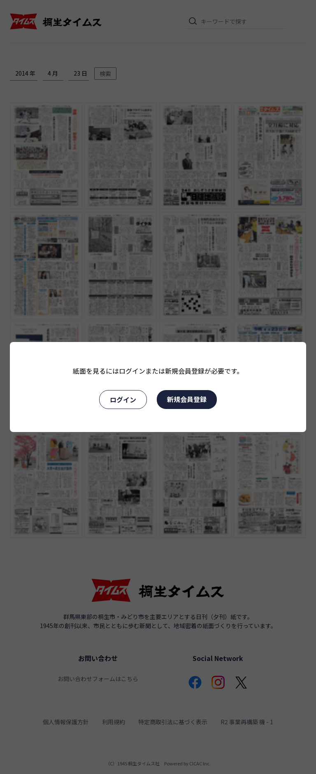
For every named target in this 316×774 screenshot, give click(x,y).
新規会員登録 (187, 399)
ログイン (123, 399)
